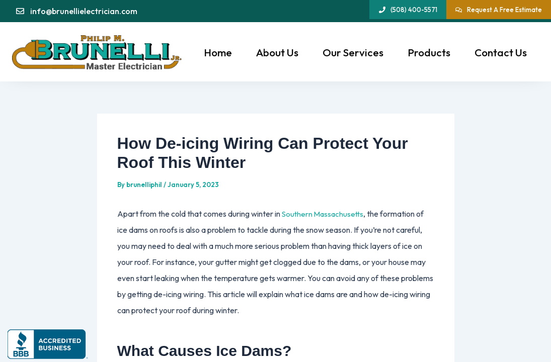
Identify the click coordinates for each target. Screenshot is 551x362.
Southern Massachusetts (324, 214)
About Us (277, 52)
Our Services (353, 52)
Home (218, 52)
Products (429, 52)
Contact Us (501, 52)
